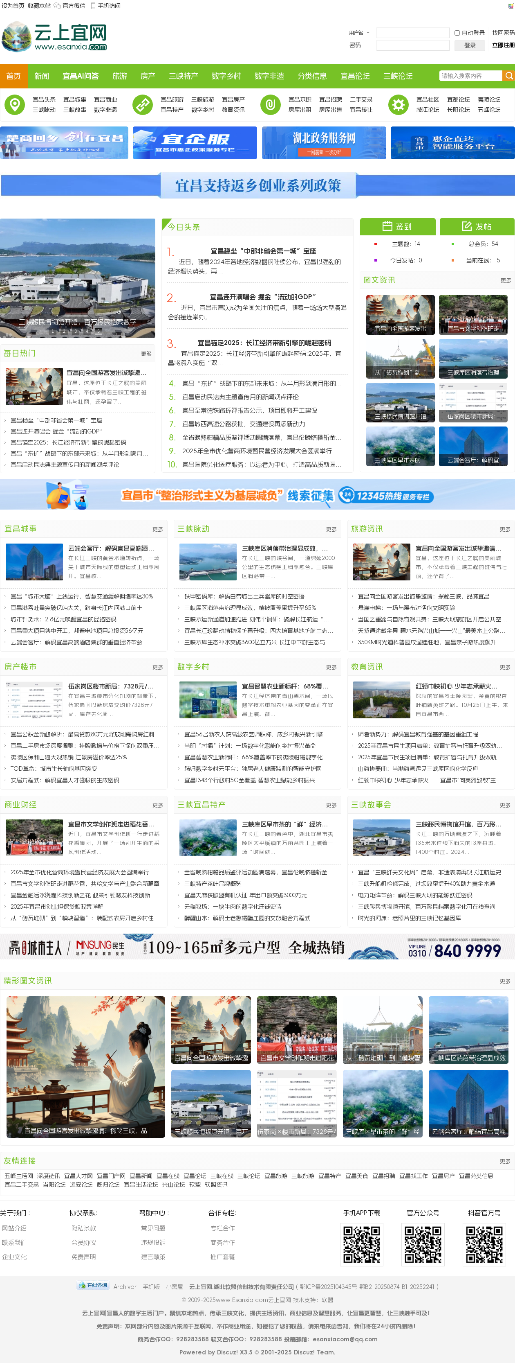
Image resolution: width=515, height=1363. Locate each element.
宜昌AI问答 (81, 76)
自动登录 (470, 33)
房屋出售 (330, 110)
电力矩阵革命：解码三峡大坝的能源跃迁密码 (415, 895)
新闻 (41, 76)
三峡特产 (183, 76)
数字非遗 (269, 76)
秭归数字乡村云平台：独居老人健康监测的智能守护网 (253, 769)
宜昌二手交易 (21, 1184)
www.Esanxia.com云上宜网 (254, 1300)
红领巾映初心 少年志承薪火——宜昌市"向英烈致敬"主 (460, 686)
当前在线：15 (483, 260)
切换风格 (510, 5)
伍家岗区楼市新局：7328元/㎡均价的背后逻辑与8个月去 (112, 686)
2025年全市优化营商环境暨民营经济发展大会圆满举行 (257, 451)
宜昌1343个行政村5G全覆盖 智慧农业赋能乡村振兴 (249, 780)
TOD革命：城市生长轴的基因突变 (54, 769)
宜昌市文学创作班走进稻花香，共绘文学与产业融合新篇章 (85, 884)
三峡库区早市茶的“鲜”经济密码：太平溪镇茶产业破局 (286, 824)
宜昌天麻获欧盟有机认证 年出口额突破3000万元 (245, 895)
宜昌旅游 (172, 99)
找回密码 (503, 33)
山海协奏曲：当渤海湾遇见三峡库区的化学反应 (418, 769)
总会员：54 (483, 244)
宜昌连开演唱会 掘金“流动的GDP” (58, 431)
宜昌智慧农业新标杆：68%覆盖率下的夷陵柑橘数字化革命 (259, 757)
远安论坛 (81, 1184)
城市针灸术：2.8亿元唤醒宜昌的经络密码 (63, 619)
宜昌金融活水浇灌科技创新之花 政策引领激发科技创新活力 (85, 895)
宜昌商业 (105, 99)
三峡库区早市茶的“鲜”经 (383, 1131)
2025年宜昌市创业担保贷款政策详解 (57, 906)
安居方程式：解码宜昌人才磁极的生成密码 (65, 780)
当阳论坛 (54, 1184)
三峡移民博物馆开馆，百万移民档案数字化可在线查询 (460, 824)
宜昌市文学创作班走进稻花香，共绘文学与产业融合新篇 (112, 824)
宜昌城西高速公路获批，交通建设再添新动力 (243, 424)
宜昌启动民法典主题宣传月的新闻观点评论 (65, 464)
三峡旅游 (202, 99)
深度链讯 (48, 1176)
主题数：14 (406, 244)
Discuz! (227, 1352)
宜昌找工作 (413, 1176)
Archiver (125, 1287)
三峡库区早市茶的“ (400, 460)
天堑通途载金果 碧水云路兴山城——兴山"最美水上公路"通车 (432, 631)
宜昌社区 (427, 99)
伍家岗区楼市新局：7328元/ (297, 1131)
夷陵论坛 (489, 99)
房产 (148, 76)
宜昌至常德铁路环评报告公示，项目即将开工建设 (249, 410)
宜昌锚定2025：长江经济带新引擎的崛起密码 (68, 442)
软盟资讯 (216, 1184)
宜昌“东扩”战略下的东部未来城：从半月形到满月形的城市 (264, 383)
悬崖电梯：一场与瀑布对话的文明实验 (406, 608)
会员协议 (84, 1242)
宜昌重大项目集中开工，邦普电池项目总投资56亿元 (77, 631)
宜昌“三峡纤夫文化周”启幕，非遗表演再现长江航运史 (429, 872)
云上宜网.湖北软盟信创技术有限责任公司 (241, 1287)
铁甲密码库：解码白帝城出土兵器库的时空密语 (244, 596)
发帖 (484, 226)
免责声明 (84, 1257)
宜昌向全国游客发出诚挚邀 (211, 1058)
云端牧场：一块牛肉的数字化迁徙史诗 (233, 906)
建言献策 (153, 1257)
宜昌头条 (44, 99)
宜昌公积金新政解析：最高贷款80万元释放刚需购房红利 (82, 734)
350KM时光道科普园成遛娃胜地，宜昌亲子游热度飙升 (427, 642)
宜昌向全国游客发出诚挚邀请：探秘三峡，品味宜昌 (109, 373)
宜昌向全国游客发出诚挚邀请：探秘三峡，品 (86, 1131)
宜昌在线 (168, 1176)
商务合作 (222, 1242)
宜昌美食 (356, 1176)
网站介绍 (14, 1228)
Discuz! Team (314, 1352)
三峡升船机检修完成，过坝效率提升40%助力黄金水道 (426, 884)
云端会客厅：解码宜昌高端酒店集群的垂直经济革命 (112, 548)
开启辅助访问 (504, 5)
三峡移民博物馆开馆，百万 (211, 1131)
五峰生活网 (18, 1176)
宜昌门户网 (111, 1176)
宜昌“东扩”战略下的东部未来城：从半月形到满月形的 (81, 453)
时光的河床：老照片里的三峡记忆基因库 (409, 918)
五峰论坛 (489, 110)
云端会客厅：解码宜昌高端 (469, 1131)
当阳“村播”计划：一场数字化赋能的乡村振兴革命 (250, 746)
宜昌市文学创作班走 (473, 329)
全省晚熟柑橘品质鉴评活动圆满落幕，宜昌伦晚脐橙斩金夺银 (264, 437)
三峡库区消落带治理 (473, 372)
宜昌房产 (233, 99)
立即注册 (503, 45)
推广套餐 (222, 1257)
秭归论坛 (108, 1184)
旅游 (119, 76)
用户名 (356, 32)
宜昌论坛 (355, 76)
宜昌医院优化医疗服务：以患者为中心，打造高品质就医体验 (264, 464)
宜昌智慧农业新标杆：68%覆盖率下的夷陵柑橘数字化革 (286, 686)
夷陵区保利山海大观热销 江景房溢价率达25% (69, 757)
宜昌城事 (74, 99)
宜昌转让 (361, 110)
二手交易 (361, 99)
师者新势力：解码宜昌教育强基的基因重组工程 (418, 734)
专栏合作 (222, 1228)
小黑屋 (174, 1287)
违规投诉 (153, 1242)
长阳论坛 (458, 110)
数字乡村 (226, 76)
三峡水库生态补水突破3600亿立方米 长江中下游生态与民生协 (259, 642)
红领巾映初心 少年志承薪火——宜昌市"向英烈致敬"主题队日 (432, 780)
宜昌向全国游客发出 (400, 329)
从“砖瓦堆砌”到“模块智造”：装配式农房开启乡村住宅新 (85, 918)
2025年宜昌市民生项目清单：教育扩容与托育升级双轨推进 (432, 746)
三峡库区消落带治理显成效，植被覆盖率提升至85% (286, 548)
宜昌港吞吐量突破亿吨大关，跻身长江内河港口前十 (76, 608)
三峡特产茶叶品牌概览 (213, 884)
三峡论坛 (398, 76)
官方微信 (74, 6)
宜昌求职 (300, 99)
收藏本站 (39, 6)
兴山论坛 (173, 1184)
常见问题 (153, 1228)
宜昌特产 (172, 110)
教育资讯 (233, 110)
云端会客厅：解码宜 (473, 460)
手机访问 (109, 6)
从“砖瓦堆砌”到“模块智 (383, 1058)
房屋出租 (300, 110)
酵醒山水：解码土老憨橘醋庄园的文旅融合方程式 (247, 918)
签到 (404, 226)
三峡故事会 (74, 111)
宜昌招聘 (330, 99)
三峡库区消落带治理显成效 (469, 1058)
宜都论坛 (458, 99)
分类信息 (312, 76)
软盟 (195, 1184)
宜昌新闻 (141, 1176)
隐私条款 (84, 1228)
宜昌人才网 (78, 1176)
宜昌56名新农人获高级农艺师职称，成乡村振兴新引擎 (253, 734)
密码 (355, 45)
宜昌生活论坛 (141, 1184)
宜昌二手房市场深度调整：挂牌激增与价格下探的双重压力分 (85, 746)
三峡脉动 (44, 110)
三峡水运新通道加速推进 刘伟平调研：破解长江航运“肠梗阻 (259, 619)
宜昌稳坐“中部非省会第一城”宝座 (56, 420)
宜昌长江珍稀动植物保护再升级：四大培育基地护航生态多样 (259, 631)
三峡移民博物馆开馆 (400, 416)
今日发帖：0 (406, 260)
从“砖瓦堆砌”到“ (400, 372)
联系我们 (14, 1242)
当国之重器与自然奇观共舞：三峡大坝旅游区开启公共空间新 (432, 619)
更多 (146, 354)
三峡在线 (221, 1176)
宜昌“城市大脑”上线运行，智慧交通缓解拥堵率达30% (82, 596)
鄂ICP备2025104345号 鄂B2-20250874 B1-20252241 (367, 1287)
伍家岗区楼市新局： (473, 416)
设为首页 (13, 6)
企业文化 (14, 1257)
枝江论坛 (427, 110)
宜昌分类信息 (476, 1176)
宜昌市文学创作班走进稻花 (297, 1058)
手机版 (151, 1287)
